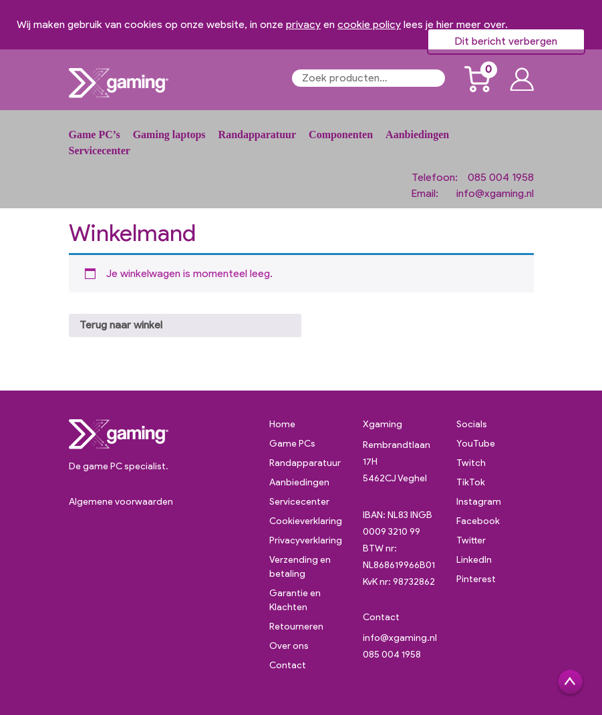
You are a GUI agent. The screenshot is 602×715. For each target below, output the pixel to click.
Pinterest (476, 579)
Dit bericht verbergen (506, 41)
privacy (303, 24)
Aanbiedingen (417, 134)
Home (282, 424)
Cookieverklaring (305, 521)
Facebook (478, 521)
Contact (287, 665)
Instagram (478, 501)
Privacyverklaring (305, 540)
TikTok (470, 482)
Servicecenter (99, 150)
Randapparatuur (257, 134)
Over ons (289, 646)
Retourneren (296, 626)
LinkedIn (474, 559)
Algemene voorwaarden (121, 501)
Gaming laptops (169, 134)
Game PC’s (94, 134)
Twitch (471, 463)
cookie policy (369, 24)
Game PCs (292, 443)
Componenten (341, 134)
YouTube (475, 443)
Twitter (471, 540)
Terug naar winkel (121, 324)
